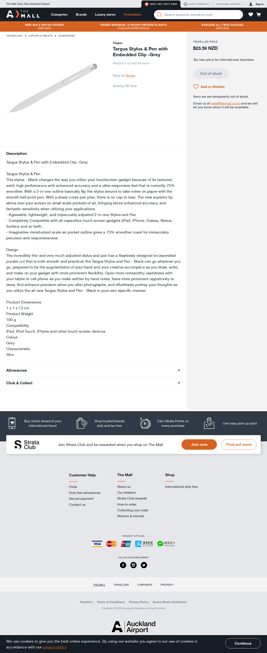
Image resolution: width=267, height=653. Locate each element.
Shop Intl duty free (161, 4)
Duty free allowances (85, 492)
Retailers (86, 602)
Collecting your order (133, 510)
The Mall (99, 584)
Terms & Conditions (111, 602)
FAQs (73, 487)
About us (123, 486)
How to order (126, 504)
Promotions (132, 14)
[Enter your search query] (198, 14)
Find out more (238, 444)
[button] (250, 14)
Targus (130, 75)
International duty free (181, 486)
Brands (81, 14)
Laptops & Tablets (41, 35)
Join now (199, 444)
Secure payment (81, 498)
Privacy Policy (139, 602)
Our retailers (126, 492)
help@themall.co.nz (225, 103)
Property (167, 584)
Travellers (121, 584)
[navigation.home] (23, 14)
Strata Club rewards (132, 498)
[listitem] (38, 423)
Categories (59, 14)
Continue (243, 643)
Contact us (77, 504)
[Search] (159, 14)
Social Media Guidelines (170, 602)
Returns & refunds (130, 516)
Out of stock (211, 73)
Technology (14, 35)
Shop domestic (196, 4)
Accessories (66, 35)
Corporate (144, 584)
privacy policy (55, 647)
